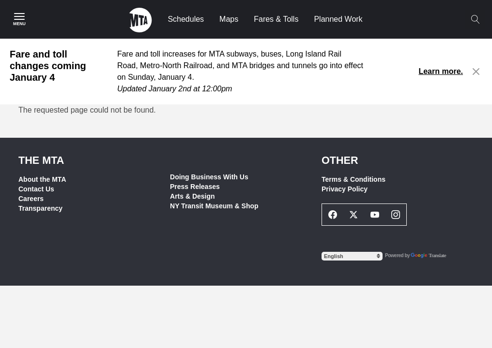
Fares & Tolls (276, 19)
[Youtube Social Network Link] (374, 214)
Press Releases (195, 186)
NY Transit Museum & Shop (214, 206)
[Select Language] (352, 256)
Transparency (40, 208)
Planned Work (338, 19)
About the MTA (42, 179)
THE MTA (41, 160)
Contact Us (36, 189)
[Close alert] (476, 71)
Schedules (186, 19)
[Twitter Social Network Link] (354, 214)
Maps (228, 19)
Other (340, 160)
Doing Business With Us (209, 177)
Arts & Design (192, 196)
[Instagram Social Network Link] (396, 214)
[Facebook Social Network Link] (332, 214)
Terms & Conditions (353, 179)
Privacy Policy (345, 189)
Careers (31, 199)
